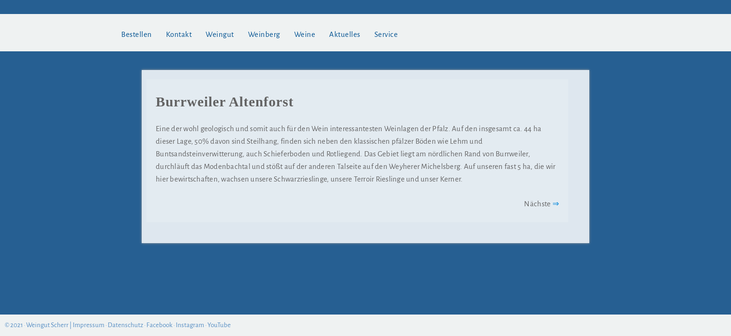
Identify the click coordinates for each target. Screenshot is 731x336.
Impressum (88, 325)
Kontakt (179, 34)
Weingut (220, 34)
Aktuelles (344, 34)
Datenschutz (125, 325)
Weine (305, 34)
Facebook (159, 325)
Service (386, 34)
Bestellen (136, 34)
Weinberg (264, 34)
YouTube (219, 325)
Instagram (190, 325)
